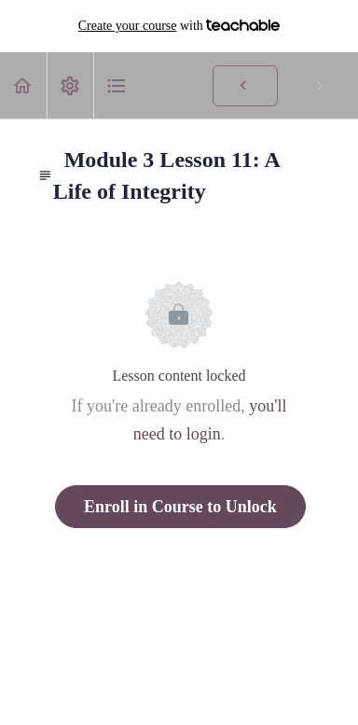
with (179, 26)
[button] (23, 85)
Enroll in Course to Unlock (180, 506)
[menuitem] (70, 85)
